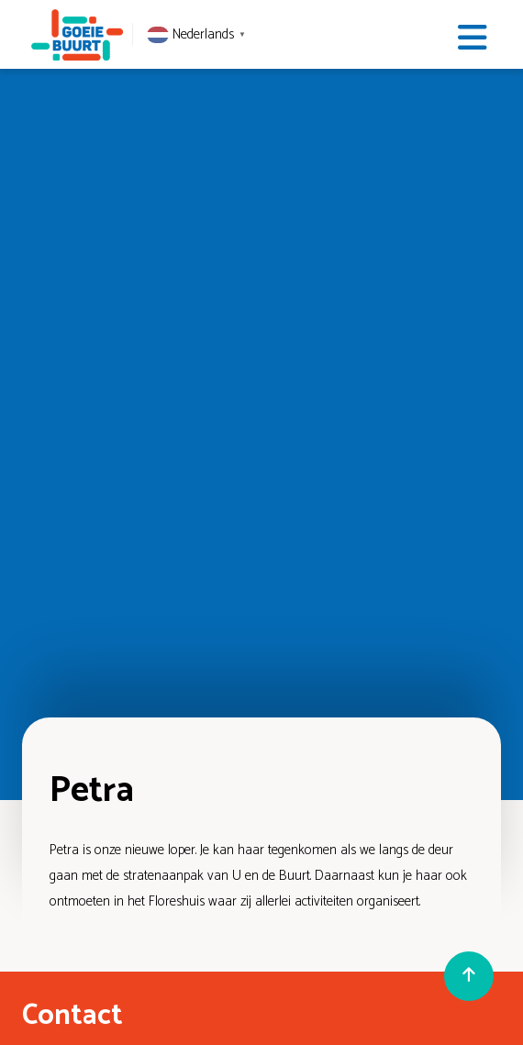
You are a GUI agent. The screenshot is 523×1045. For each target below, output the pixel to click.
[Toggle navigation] (472, 37)
